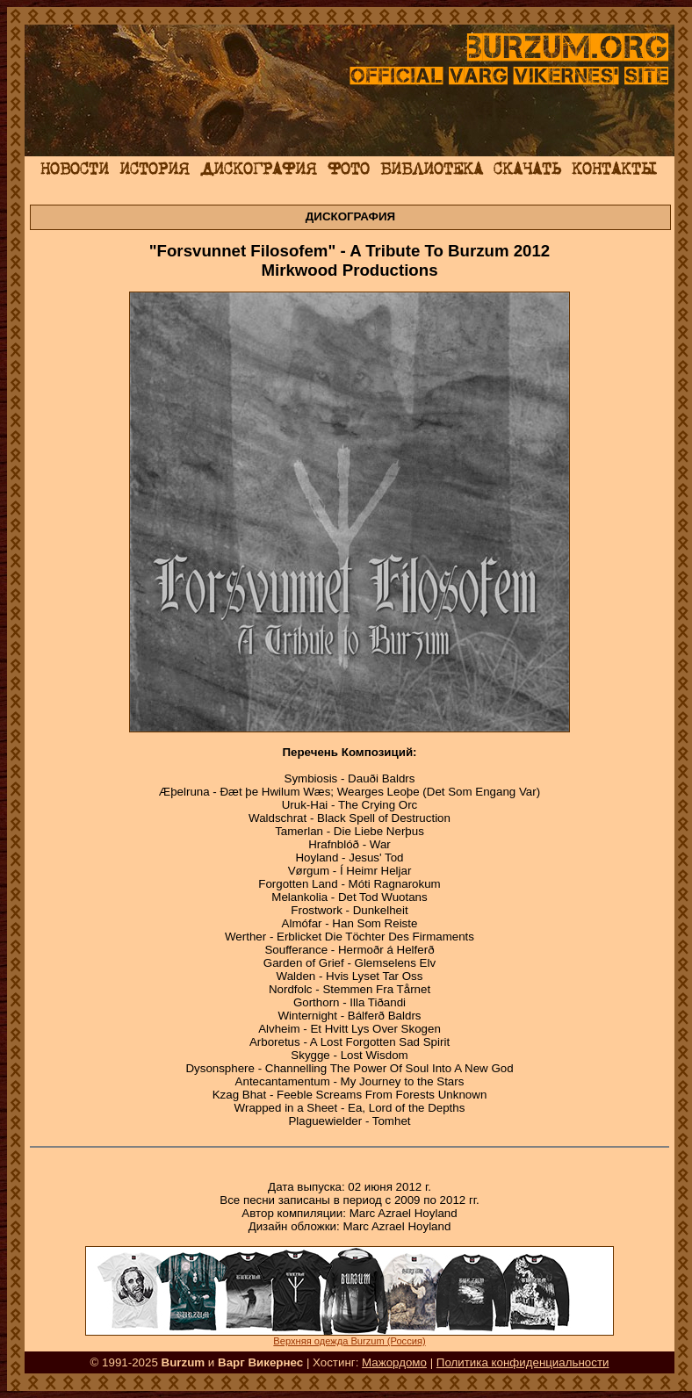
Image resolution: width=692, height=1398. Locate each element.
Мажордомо (394, 1362)
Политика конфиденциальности (522, 1362)
